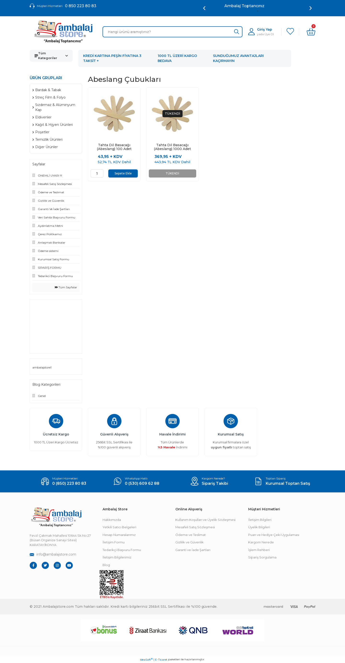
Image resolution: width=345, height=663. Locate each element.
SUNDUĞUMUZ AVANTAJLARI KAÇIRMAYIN (238, 58)
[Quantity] (97, 173)
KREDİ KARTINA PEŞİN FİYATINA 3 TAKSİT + (112, 58)
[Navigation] (51, 56)
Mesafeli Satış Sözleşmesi (195, 527)
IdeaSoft (146, 659)
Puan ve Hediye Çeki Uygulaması (273, 535)
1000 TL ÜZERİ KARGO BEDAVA (177, 58)
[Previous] (204, 8)
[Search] (172, 31)
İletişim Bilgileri (259, 520)
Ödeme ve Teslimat (190, 535)
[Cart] (311, 31)
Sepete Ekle (123, 173)
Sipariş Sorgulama (262, 557)
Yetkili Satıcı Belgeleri (119, 527)
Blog (106, 565)
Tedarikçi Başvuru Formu (122, 550)
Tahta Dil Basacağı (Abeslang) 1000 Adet (172, 147)
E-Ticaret (161, 659)
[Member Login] (261, 31)
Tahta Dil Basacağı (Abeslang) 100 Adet (114, 147)
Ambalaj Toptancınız (257, 6)
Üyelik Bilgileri (259, 527)
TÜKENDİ (172, 173)
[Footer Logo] (56, 517)
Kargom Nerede (261, 542)
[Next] (311, 8)
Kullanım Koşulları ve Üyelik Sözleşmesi (205, 520)
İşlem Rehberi (259, 550)
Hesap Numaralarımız (119, 535)
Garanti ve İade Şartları (192, 550)
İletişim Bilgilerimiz (117, 557)
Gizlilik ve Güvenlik (189, 542)
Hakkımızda (112, 520)
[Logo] (63, 32)
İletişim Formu (114, 542)
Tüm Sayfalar (66, 287)
